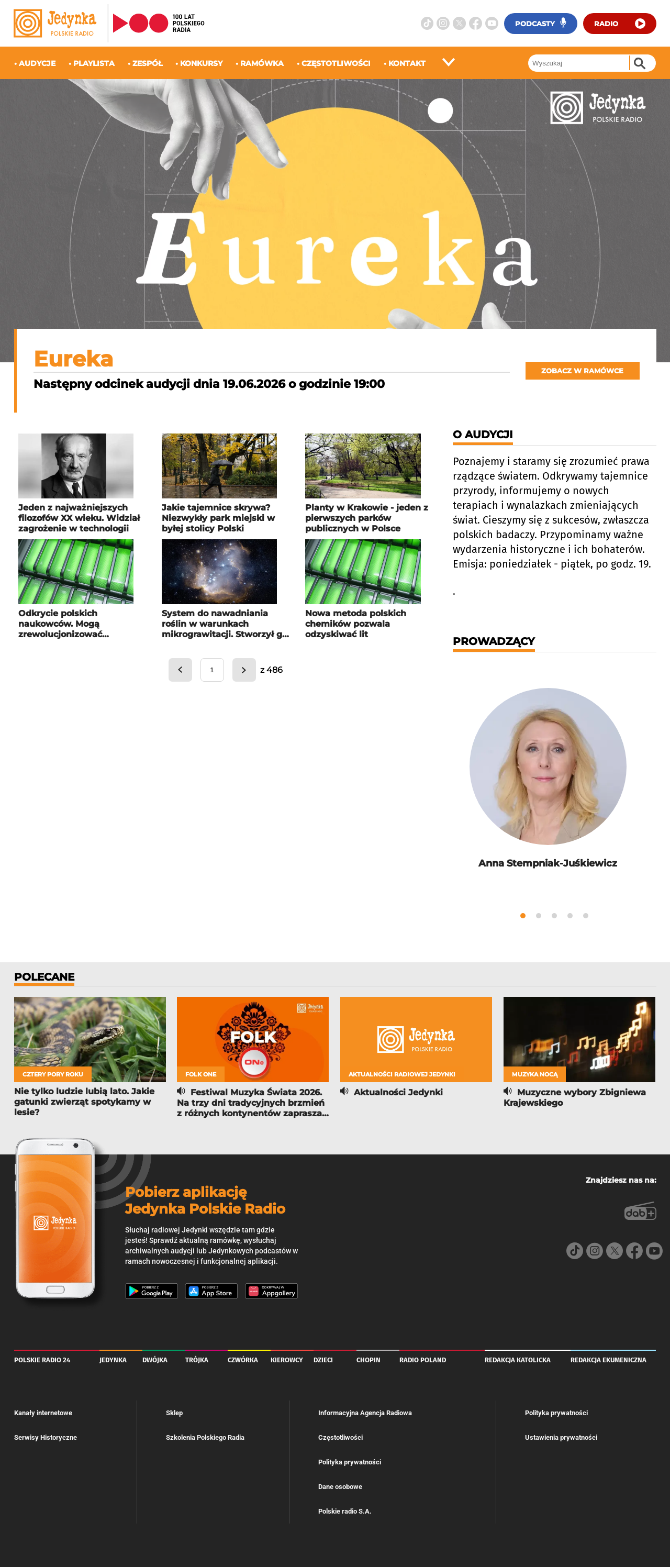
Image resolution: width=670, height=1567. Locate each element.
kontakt (407, 63)
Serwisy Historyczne (45, 1435)
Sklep (174, 1410)
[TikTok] (427, 23)
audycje (37, 63)
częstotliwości (336, 63)
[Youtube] (491, 23)
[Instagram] (443, 23)
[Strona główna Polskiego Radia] (159, 23)
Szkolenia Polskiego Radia (205, 1435)
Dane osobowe (340, 1484)
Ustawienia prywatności (561, 1435)
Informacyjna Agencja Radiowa (365, 1410)
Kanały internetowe (43, 1410)
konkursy (201, 63)
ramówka (262, 63)
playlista (94, 63)
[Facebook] (475, 23)
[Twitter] (459, 23)
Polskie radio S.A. (345, 1509)
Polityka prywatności (349, 1459)
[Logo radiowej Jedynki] (57, 23)
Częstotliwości (340, 1435)
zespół (147, 63)
